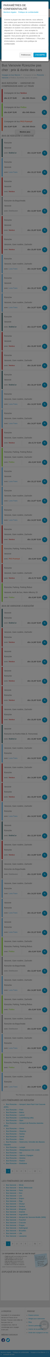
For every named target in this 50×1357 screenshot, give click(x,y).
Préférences (26, 55)
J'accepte (40, 55)
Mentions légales (10, 12)
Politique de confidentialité (28, 12)
